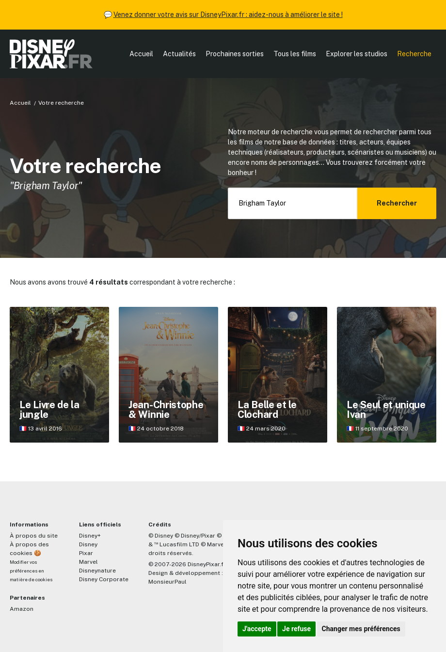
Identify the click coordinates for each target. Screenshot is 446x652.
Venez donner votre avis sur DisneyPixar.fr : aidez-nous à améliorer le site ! (228, 14)
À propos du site (34, 535)
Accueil (141, 54)
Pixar (86, 553)
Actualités (179, 54)
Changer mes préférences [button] (361, 629)
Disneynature (97, 570)
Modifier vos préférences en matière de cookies (31, 570)
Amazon (21, 608)
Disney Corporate (103, 579)
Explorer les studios (356, 54)
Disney (88, 544)
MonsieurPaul (167, 581)
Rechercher (397, 203)
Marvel (88, 561)
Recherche (414, 54)
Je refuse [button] (296, 629)
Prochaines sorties (235, 54)
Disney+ (90, 535)
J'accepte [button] (256, 629)
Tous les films (294, 54)
